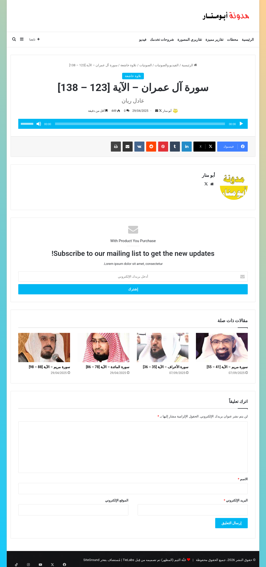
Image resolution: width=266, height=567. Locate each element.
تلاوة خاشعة (128, 65)
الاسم (243, 477)
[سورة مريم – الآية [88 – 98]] (44, 345)
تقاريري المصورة (189, 40)
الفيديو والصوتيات (167, 65)
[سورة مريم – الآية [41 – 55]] (222, 345)
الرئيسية (248, 40)
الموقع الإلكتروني (116, 498)
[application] (133, 124)
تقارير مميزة (214, 40)
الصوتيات (145, 65)
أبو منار (165, 111)
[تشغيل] (241, 124)
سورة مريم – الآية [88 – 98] (49, 365)
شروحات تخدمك (162, 40)
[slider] (140, 124)
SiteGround (91, 558)
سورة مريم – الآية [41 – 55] (227, 365)
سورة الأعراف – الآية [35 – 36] (165, 365)
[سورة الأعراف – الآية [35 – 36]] (163, 345)
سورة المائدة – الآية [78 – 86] (107, 365)
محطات (232, 40)
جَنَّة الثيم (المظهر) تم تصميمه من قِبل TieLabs (154, 558)
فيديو (142, 40)
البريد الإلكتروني (236, 498)
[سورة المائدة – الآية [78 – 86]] (103, 345)
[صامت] (38, 124)
